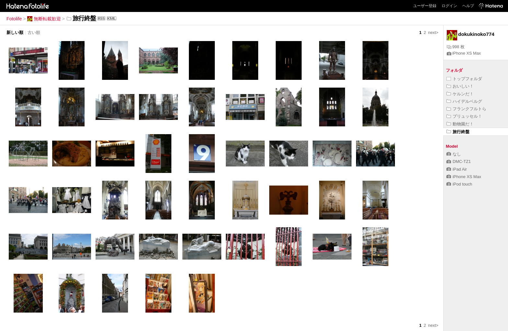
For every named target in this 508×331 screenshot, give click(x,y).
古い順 (34, 32)
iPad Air (456, 169)
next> (433, 32)
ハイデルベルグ (464, 101)
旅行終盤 (457, 131)
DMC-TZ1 (458, 161)
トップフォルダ (464, 78)
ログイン (449, 6)
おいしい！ (460, 86)
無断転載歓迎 (44, 18)
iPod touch (459, 184)
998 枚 (456, 46)
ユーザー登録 (424, 6)
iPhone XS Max (464, 53)
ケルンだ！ (460, 93)
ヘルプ (468, 6)
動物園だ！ (460, 124)
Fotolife (14, 18)
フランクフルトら (466, 108)
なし (453, 154)
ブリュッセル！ (464, 116)
